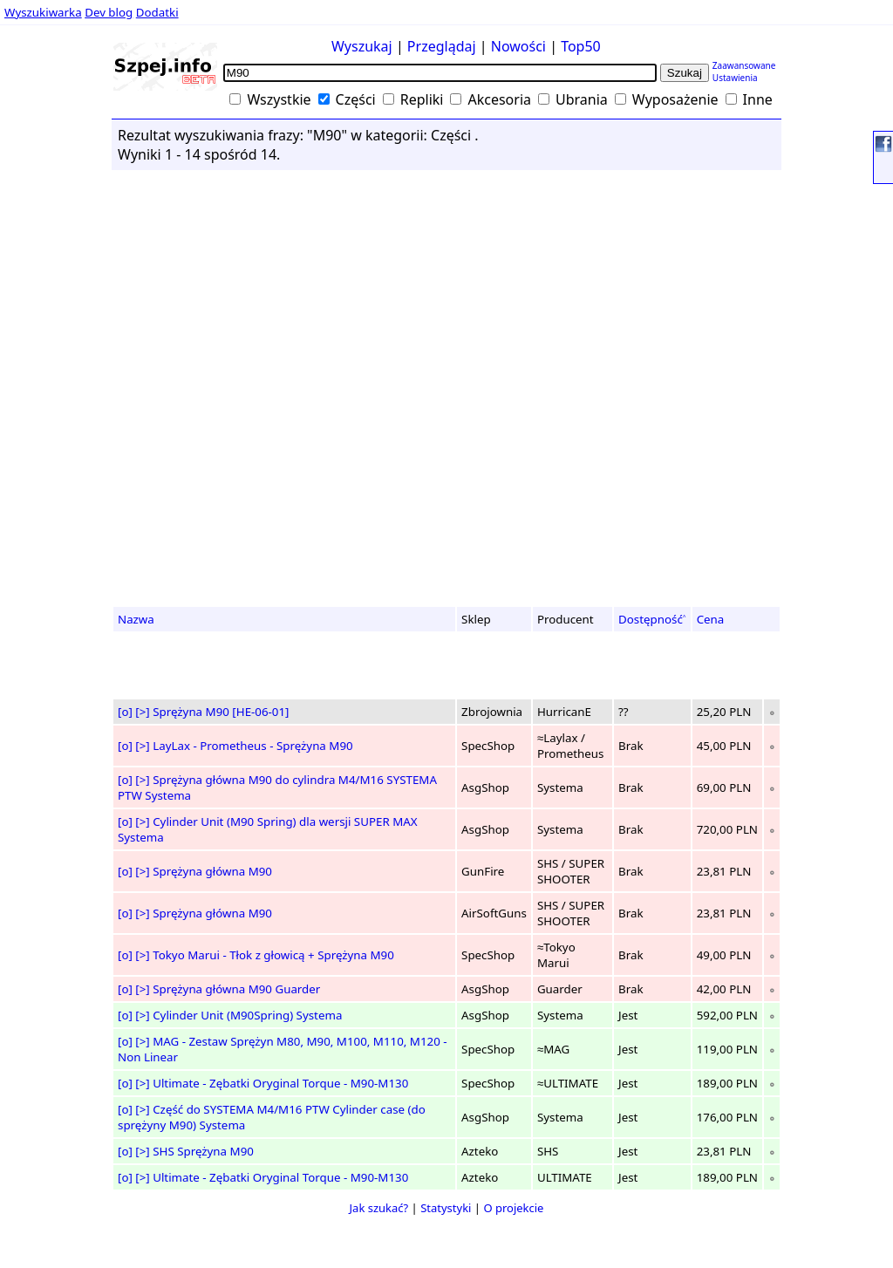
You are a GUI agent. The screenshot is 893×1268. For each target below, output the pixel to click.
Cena (711, 619)
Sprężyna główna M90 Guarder (236, 989)
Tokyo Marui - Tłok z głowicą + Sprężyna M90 (273, 955)
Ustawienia (735, 78)
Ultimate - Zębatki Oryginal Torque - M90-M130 (280, 1083)
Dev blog (109, 12)
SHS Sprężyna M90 (203, 1151)
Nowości (518, 46)
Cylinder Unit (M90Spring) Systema (247, 1015)
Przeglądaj (441, 46)
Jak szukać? (379, 1208)
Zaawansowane (744, 65)
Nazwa (136, 619)
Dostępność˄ (652, 619)
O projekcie (513, 1208)
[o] (125, 711)
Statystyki (445, 1208)
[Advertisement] (61, 339)
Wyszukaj (361, 46)
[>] (142, 711)
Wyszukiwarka (43, 12)
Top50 (581, 46)
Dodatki (157, 12)
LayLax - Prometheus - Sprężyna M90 (252, 745)
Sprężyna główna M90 (212, 871)
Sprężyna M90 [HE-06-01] (221, 711)
